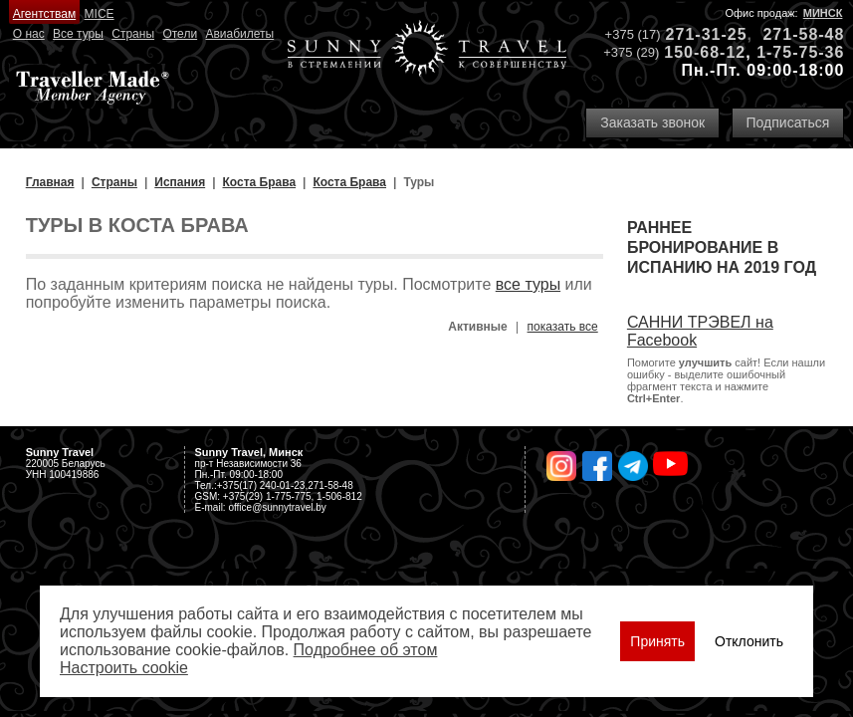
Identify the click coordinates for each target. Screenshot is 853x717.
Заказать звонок (652, 122)
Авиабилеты (239, 34)
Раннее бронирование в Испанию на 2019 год (721, 247)
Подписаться (788, 122)
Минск (823, 13)
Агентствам (44, 14)
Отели (179, 34)
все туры (528, 284)
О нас (29, 34)
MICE (99, 14)
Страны (132, 34)
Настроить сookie (124, 667)
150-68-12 (705, 52)
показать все (563, 327)
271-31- (697, 34)
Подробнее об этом (366, 649)
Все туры (78, 34)
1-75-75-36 (800, 52)
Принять (657, 641)
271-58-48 (803, 34)
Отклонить (749, 641)
